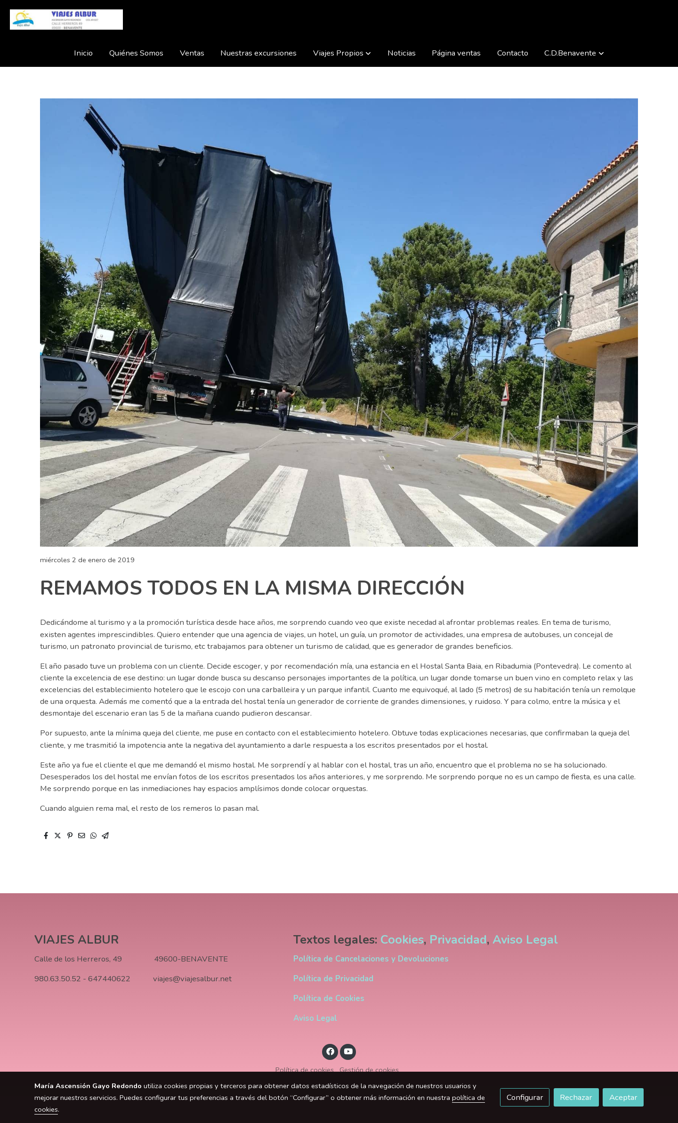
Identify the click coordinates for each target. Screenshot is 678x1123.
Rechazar (576, 1097)
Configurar (525, 1097)
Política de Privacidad (333, 978)
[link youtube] (348, 1051)
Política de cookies (304, 1070)
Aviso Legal (525, 940)
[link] (66, 19)
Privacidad (458, 940)
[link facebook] (330, 1051)
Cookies (402, 940)
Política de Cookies (328, 998)
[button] (342, 53)
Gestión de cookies (369, 1070)
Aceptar (623, 1097)
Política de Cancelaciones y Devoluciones (371, 958)
